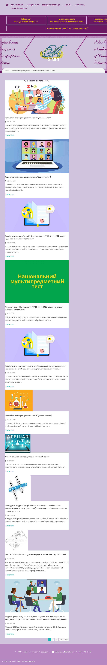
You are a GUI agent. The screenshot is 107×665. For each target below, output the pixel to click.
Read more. (9, 135)
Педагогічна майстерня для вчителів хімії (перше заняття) (28, 415)
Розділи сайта (34, 5)
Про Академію (17, 5)
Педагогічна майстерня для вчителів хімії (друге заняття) (28, 177)
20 (61, 639)
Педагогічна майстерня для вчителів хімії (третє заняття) (28, 118)
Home (7, 71)
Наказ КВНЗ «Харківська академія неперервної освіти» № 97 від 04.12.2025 (35, 555)
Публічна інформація (51, 5)
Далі (66, 639)
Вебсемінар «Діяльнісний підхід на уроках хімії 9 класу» (27, 457)
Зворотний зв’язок (19, 8)
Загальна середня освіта (41, 71)
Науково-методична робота (21, 71)
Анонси (68, 5)
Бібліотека (80, 5)
